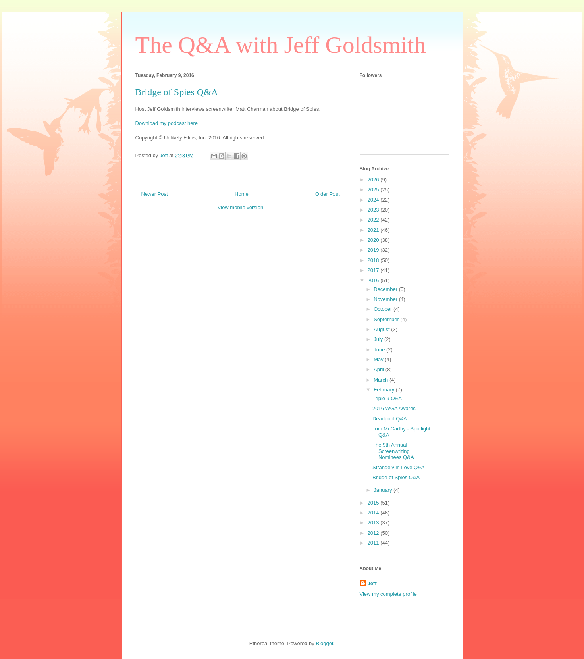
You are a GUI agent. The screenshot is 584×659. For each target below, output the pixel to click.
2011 (374, 543)
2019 (374, 250)
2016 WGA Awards (394, 408)
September (387, 319)
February (385, 390)
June (380, 350)
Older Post (327, 194)
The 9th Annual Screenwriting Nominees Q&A (393, 451)
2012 (374, 533)
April (379, 369)
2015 (374, 503)
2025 (374, 190)
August (382, 329)
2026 (374, 180)
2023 (374, 210)
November (386, 299)
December (386, 289)
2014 (374, 513)
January (383, 490)
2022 (374, 220)
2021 (374, 230)
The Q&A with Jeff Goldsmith (280, 45)
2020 (374, 240)
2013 (374, 523)
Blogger (324, 643)
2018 (374, 260)
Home (242, 194)
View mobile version (240, 207)
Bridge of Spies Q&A (396, 477)
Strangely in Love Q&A (398, 467)
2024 (374, 200)
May (379, 359)
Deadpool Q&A (389, 419)
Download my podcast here (166, 123)
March (381, 380)
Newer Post (154, 194)
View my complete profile (388, 594)
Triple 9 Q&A (387, 398)
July (379, 339)
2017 (374, 270)
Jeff (372, 583)
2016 (374, 280)
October (383, 309)
